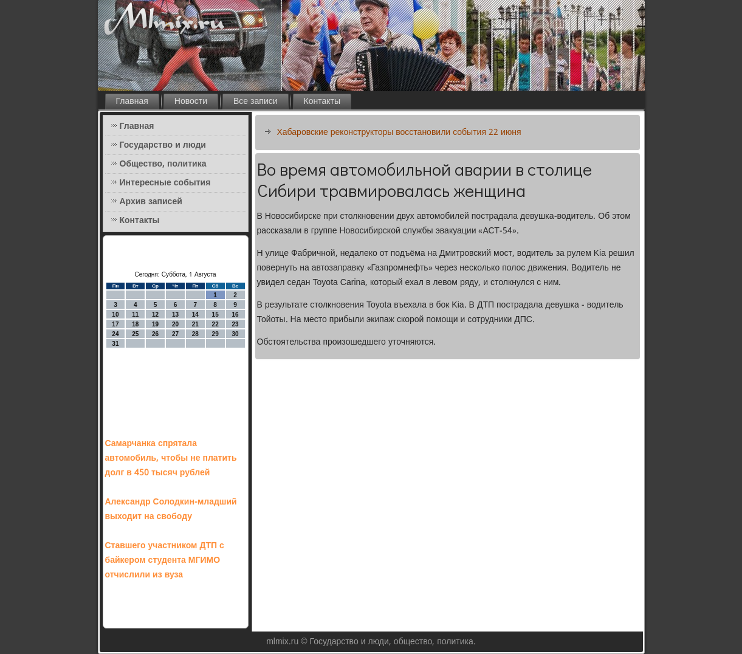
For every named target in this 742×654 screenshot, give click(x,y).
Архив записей (151, 201)
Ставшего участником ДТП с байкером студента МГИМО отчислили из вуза (164, 560)
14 (195, 314)
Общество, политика (163, 164)
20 (175, 324)
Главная (132, 101)
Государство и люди (163, 145)
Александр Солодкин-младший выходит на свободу (171, 509)
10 (115, 314)
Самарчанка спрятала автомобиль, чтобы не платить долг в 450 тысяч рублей (171, 458)
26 (155, 334)
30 (235, 334)
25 (135, 334)
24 (115, 334)
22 (215, 324)
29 (215, 334)
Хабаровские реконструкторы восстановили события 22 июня (399, 132)
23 (235, 324)
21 (195, 324)
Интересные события (165, 183)
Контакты (322, 101)
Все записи (255, 101)
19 (155, 324)
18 (135, 324)
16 (235, 314)
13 (175, 314)
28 (195, 334)
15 (215, 314)
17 (115, 324)
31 (115, 343)
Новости (190, 101)
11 (135, 314)
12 (155, 314)
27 (175, 334)
